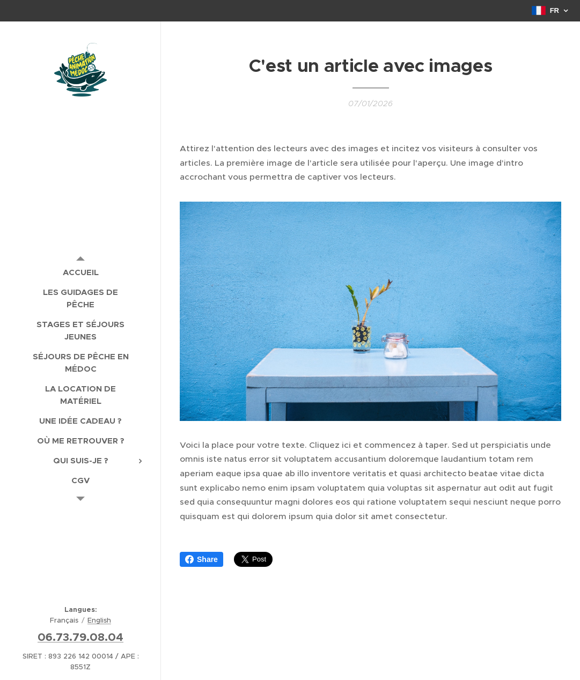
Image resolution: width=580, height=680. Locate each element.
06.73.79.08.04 (80, 637)
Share (201, 559)
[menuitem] (80, 272)
